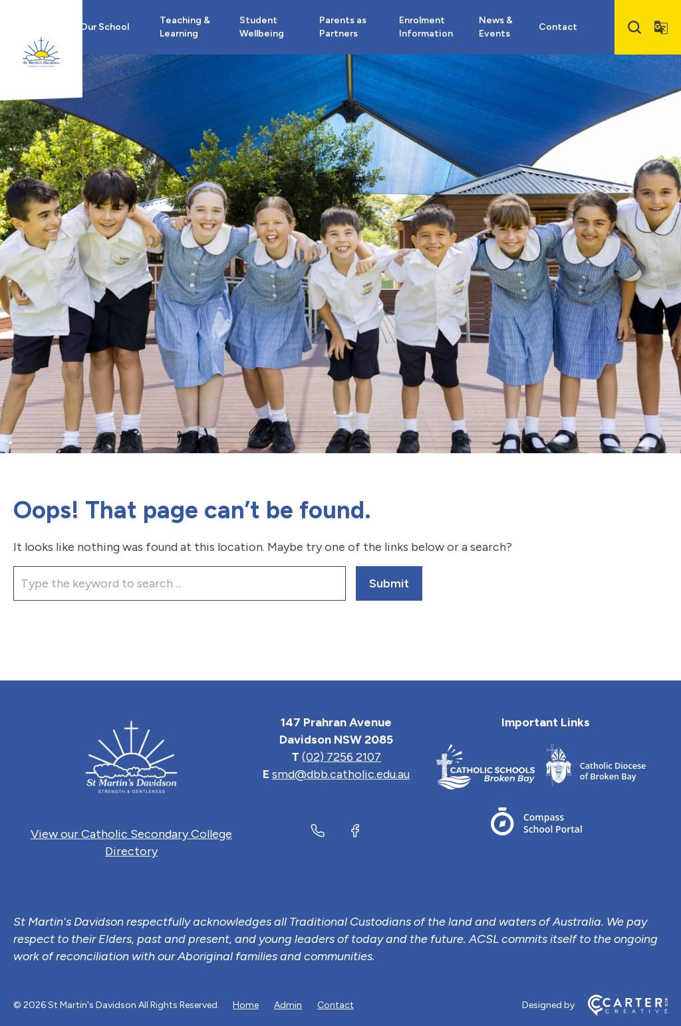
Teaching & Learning (185, 27)
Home (246, 1005)
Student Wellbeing (261, 27)
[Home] (131, 757)
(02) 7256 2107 (341, 757)
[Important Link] (490, 769)
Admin (288, 1005)
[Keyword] (179, 583)
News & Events (496, 27)
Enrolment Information (426, 27)
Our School (104, 27)
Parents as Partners (342, 27)
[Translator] (661, 27)
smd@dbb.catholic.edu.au (341, 774)
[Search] (634, 27)
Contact (558, 27)
